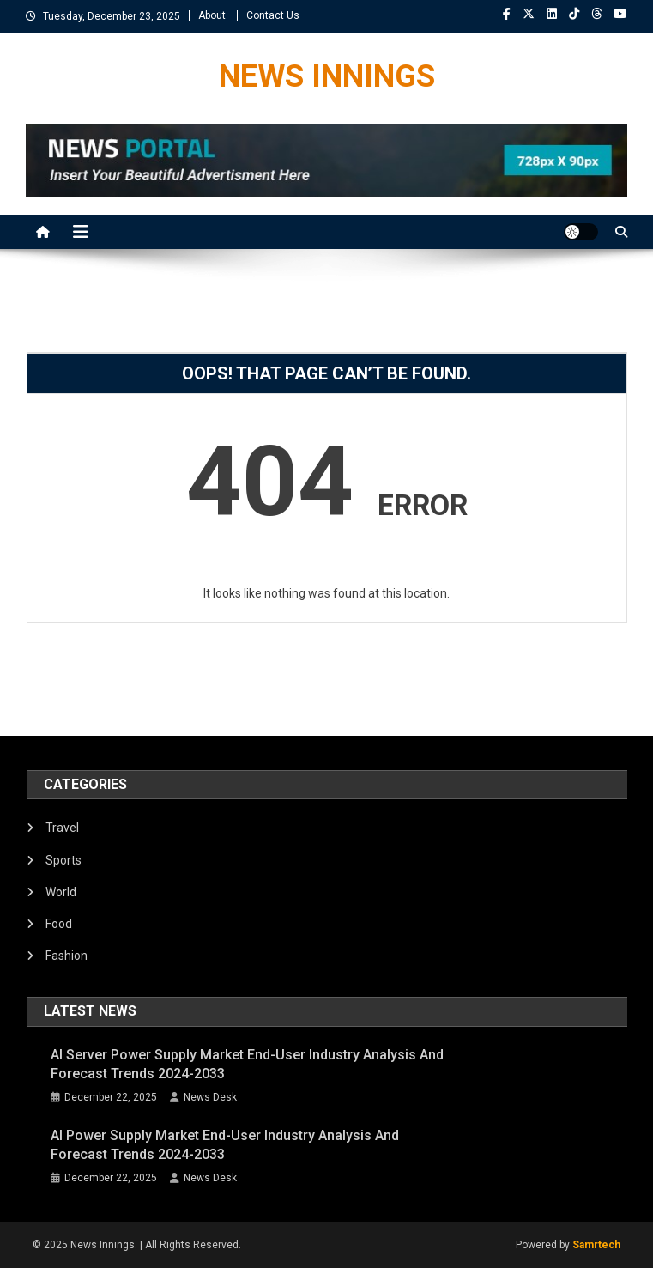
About (212, 15)
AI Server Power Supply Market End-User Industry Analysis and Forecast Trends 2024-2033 (247, 1064)
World (60, 892)
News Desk (210, 1097)
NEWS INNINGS (327, 76)
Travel (62, 827)
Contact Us (272, 15)
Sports (63, 860)
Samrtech (596, 1245)
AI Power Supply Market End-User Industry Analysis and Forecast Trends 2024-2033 (225, 1144)
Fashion (66, 955)
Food (58, 924)
